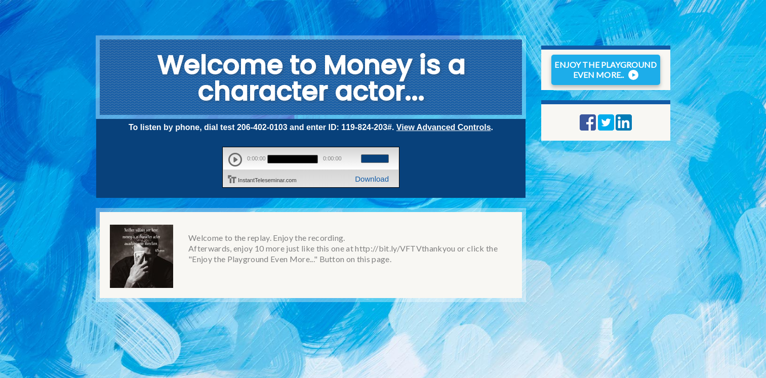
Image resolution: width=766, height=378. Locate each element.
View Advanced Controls (443, 127)
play (235, 159)
